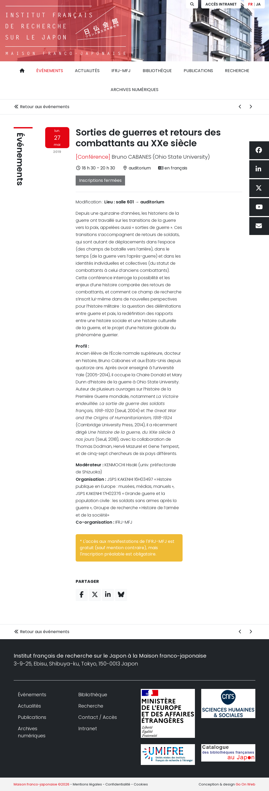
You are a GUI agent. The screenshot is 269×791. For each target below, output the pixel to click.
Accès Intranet (221, 4)
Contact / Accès (97, 717)
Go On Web (245, 784)
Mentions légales (87, 784)
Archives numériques (134, 90)
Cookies (141, 784)
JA (258, 4)
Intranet (87, 728)
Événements (49, 71)
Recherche (237, 71)
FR (250, 4)
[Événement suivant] (250, 106)
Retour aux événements (41, 107)
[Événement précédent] (240, 106)
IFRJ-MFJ (121, 71)
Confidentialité (117, 784)
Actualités (87, 71)
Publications (198, 71)
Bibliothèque (157, 71)
